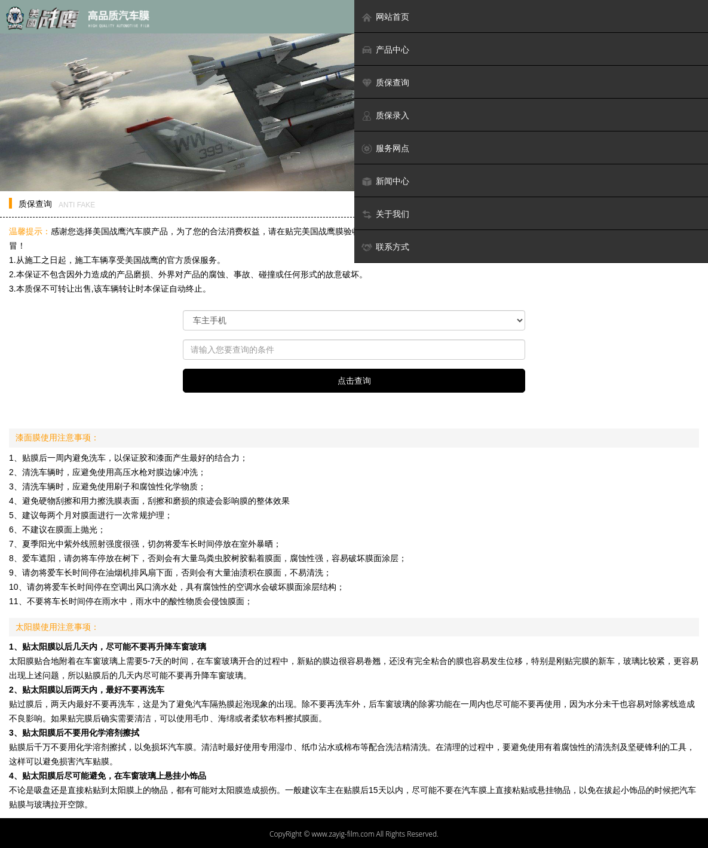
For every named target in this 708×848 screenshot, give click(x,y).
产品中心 (385, 50)
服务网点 (385, 148)
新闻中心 (385, 181)
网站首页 (385, 17)
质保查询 (385, 83)
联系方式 (385, 247)
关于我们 (385, 214)
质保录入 (385, 116)
